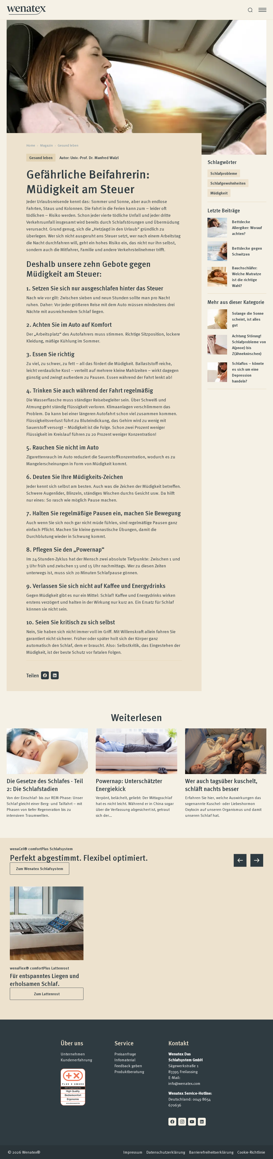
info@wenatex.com (184, 1083)
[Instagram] (182, 1122)
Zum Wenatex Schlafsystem (39, 869)
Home (30, 145)
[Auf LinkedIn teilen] (55, 675)
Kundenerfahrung (76, 1060)
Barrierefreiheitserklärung (211, 1152)
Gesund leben (68, 145)
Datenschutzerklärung (165, 1152)
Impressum (132, 1152)
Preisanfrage (125, 1054)
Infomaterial (125, 1060)
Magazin (46, 145)
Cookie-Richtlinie (251, 1152)
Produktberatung (129, 1072)
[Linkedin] (202, 1122)
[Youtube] (192, 1122)
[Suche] (250, 10)
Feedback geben (128, 1066)
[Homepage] (26, 10)
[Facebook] (172, 1122)
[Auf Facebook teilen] (45, 675)
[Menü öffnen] (262, 9)
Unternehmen (73, 1054)
